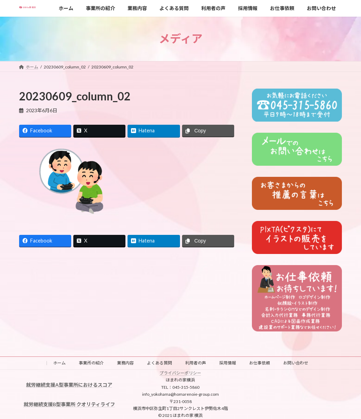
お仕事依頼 (259, 362)
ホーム (59, 362)
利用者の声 (195, 362)
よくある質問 (159, 362)
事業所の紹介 (91, 362)
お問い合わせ (295, 362)
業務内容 (125, 362)
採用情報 (227, 362)
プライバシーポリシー (180, 373)
